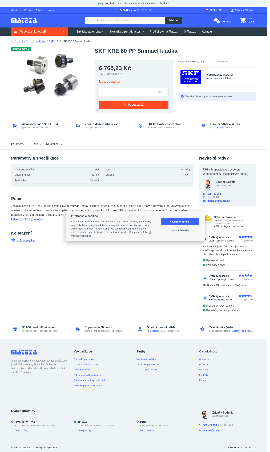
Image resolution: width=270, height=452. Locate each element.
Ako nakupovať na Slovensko (88, 385)
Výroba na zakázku (146, 359)
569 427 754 (125, 10)
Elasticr (252, 447)
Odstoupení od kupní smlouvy (89, 375)
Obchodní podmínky (84, 359)
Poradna (203, 369)
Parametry (19, 143)
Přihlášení (237, 10)
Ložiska (21, 41)
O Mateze (15, 10)
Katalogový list (23, 240)
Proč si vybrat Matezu (147, 369)
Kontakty (203, 375)
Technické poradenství (147, 364)
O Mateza (204, 359)
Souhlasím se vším (180, 221)
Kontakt (27, 10)
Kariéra (51, 10)
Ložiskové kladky (37, 41)
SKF (51, 41)
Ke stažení (54, 143)
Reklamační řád (82, 369)
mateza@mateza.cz (216, 200)
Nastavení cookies (179, 230)
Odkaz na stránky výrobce (27, 219)
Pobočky (40, 10)
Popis (37, 143)
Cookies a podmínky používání (89, 380)
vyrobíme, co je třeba (242, 331)
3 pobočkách (219, 127)
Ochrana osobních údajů (86, 364)
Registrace (251, 10)
